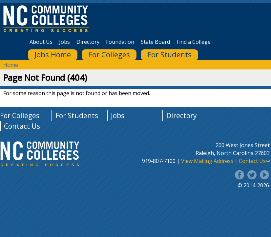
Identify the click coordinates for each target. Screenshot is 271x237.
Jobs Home (52, 54)
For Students (169, 54)
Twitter (252, 174)
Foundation (120, 41)
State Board (155, 41)
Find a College (194, 41)
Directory (87, 41)
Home (10, 64)
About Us (41, 41)
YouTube (264, 174)
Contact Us (22, 126)
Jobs (64, 41)
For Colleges (109, 54)
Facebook (239, 174)
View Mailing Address (207, 161)
